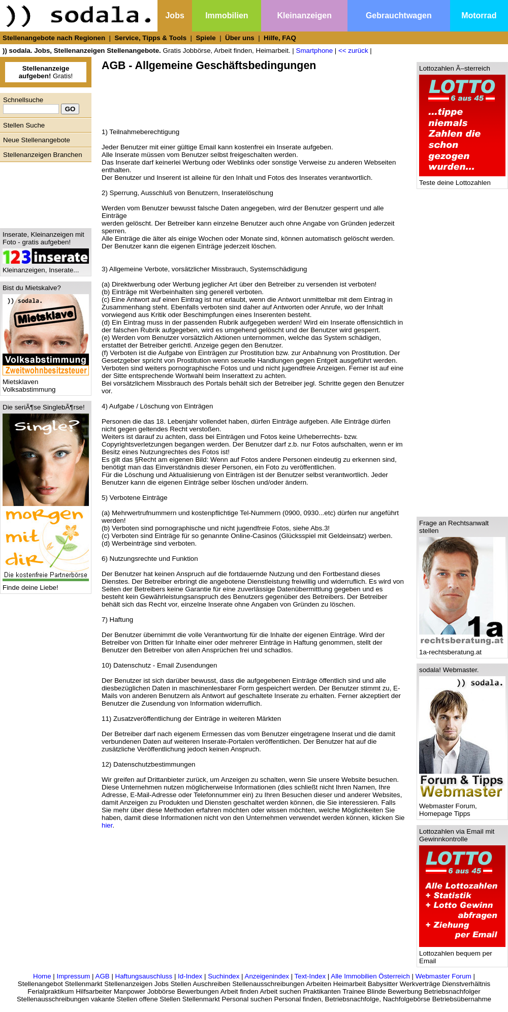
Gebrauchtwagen (399, 15)
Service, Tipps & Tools (150, 38)
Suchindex (223, 976)
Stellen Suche (24, 125)
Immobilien (226, 15)
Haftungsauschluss (144, 976)
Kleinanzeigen (304, 15)
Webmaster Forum (443, 976)
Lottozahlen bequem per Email (462, 954)
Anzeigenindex (267, 976)
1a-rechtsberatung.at (462, 649)
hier (107, 825)
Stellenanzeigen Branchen (42, 155)
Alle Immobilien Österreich (370, 976)
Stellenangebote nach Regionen (54, 38)
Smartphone (314, 50)
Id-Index (190, 976)
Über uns (240, 38)
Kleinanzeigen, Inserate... (46, 267)
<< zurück (353, 50)
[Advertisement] (43, 192)
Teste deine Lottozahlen (462, 179)
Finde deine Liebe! (46, 584)
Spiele (205, 38)
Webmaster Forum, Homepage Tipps (462, 806)
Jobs (174, 15)
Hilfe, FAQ (280, 38)
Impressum (73, 976)
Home (42, 976)
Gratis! (46, 72)
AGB (103, 976)
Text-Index (310, 976)
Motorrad (478, 15)
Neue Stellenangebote (36, 140)
